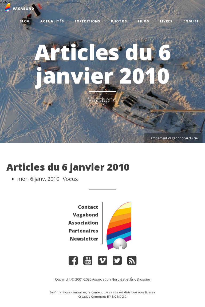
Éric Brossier (140, 279)
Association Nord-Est (108, 279)
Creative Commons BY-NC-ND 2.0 (102, 296)
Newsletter (84, 238)
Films (143, 21)
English (191, 21)
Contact (88, 207)
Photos (119, 21)
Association (83, 222)
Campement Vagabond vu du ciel (173, 138)
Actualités (52, 21)
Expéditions (87, 21)
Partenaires (83, 230)
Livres (166, 21)
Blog (24, 21)
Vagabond (85, 214)
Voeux (70, 178)
